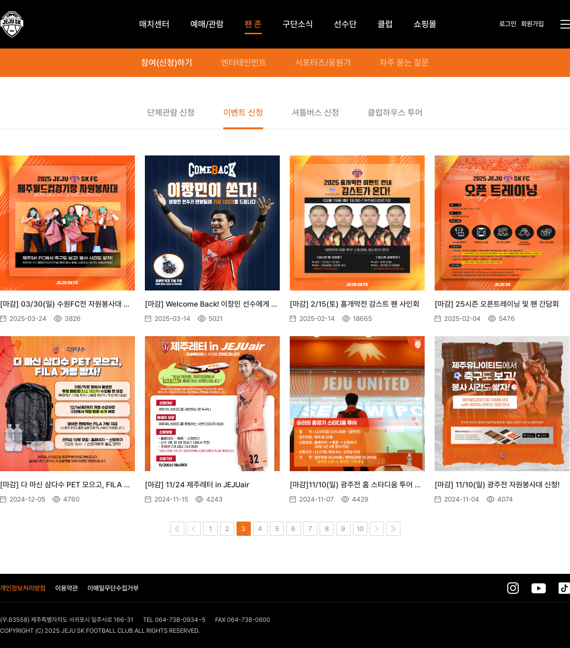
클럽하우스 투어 (395, 112)
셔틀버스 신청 (315, 112)
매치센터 (154, 24)
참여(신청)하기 (166, 62)
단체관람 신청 (171, 112)
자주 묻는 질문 (404, 62)
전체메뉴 (565, 24)
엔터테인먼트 (243, 62)
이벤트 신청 (243, 112)
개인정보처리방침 (23, 588)
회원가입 (532, 23)
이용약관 (66, 588)
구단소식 (298, 24)
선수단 (345, 24)
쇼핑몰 (425, 24)
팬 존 (253, 24)
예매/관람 (207, 24)
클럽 (385, 24)
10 (360, 528)
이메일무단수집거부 (113, 588)
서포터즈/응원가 (323, 62)
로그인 (507, 23)
